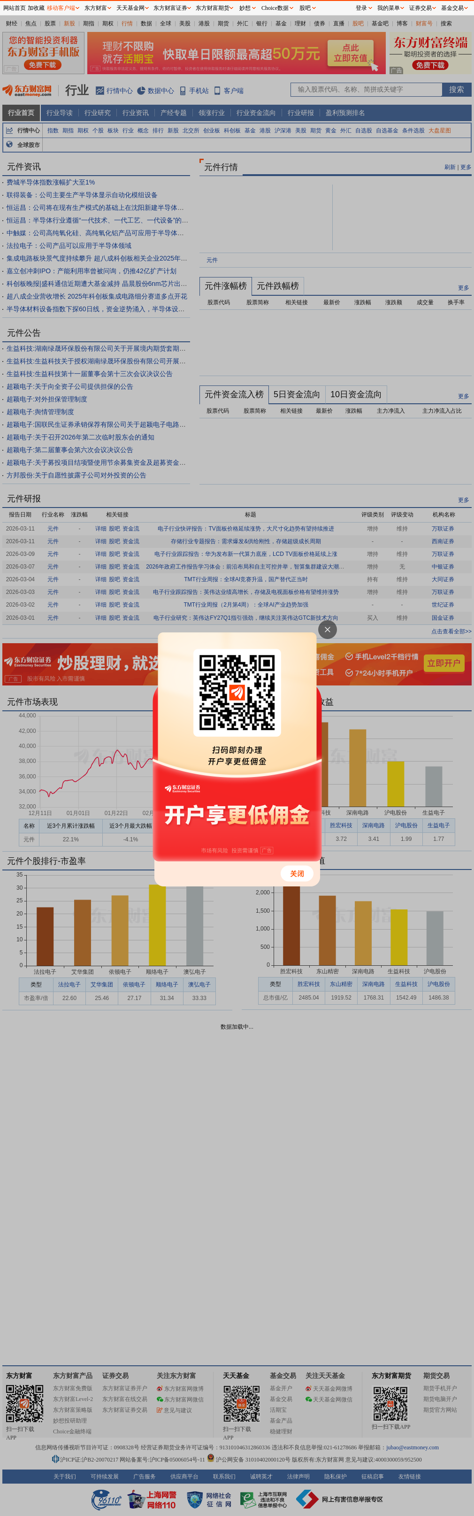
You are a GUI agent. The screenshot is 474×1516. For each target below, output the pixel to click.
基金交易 (452, 8)
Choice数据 (275, 8)
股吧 (305, 8)
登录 (361, 8)
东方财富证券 (170, 8)
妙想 (245, 8)
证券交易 (420, 8)
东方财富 (95, 8)
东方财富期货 (212, 8)
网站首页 (14, 8)
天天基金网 (130, 8)
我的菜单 (388, 8)
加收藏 (36, 8)
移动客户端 (61, 8)
